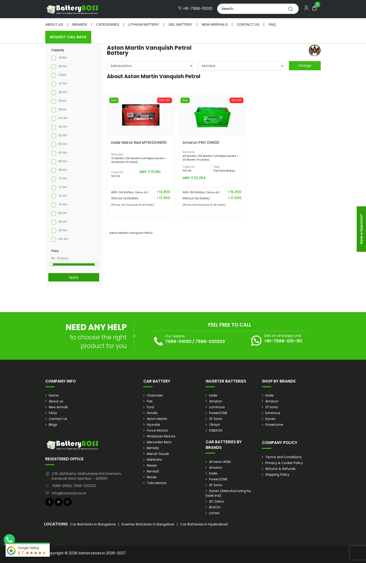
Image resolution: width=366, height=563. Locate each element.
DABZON (215, 430)
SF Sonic (215, 418)
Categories (107, 24)
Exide (213, 395)
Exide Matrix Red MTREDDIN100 (139, 142)
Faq (272, 24)
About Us (54, 24)
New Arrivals (215, 24)
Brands (79, 24)
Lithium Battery (143, 24)
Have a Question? (361, 229)
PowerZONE (218, 413)
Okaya (214, 424)
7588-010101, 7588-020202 (74, 485)
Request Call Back (68, 37)
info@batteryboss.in (69, 493)
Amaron (215, 401)
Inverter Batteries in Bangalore (148, 524)
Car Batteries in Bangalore (93, 524)
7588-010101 (178, 341)
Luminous (217, 407)
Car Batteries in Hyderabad (204, 524)
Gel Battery (180, 24)
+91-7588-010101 (195, 8)
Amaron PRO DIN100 (201, 142)
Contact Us (248, 24)
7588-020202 (210, 341)
